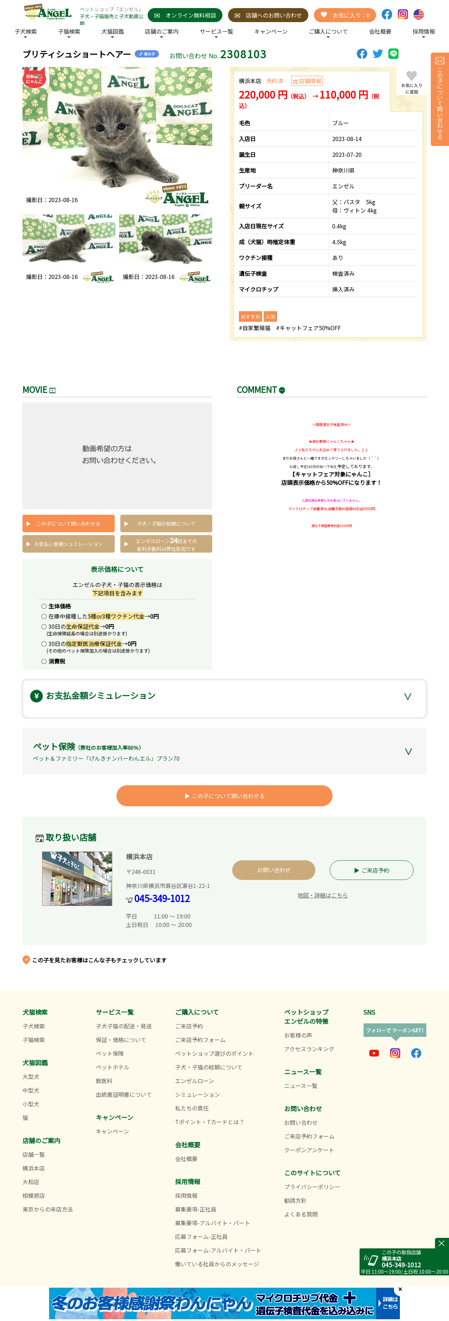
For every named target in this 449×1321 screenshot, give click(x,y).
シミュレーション (197, 1094)
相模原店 (33, 1195)
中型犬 (30, 1090)
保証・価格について (121, 1039)
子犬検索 (25, 31)
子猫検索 (69, 31)
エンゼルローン (194, 1080)
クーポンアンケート (309, 1150)
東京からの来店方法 (47, 1209)
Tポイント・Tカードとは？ (209, 1121)
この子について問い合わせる (68, 523)
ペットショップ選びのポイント (214, 1053)
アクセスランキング (309, 1049)
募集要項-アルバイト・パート (212, 1223)
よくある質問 (301, 1214)
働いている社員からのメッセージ (217, 1264)
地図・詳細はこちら (322, 895)
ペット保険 (110, 1053)
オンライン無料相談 (185, 15)
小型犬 (30, 1104)
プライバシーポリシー (312, 1186)
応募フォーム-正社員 (201, 1236)
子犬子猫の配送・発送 (124, 1026)
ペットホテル (112, 1067)
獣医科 (104, 1080)
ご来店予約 (375, 870)
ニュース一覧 (300, 1085)
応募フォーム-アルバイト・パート (218, 1250)
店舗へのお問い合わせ (268, 15)
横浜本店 (33, 1168)
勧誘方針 (295, 1200)
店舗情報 (310, 80)
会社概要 (380, 31)
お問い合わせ (274, 870)
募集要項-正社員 (195, 1209)
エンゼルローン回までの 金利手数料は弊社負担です (166, 543)
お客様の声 (298, 1035)
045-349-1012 (162, 898)
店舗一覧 (33, 1154)
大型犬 (30, 1076)
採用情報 (186, 1195)
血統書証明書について (124, 1094)
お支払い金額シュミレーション (68, 543)
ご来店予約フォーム (200, 1039)
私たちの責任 (192, 1108)
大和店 (30, 1181)
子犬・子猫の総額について (166, 523)
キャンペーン (271, 31)
